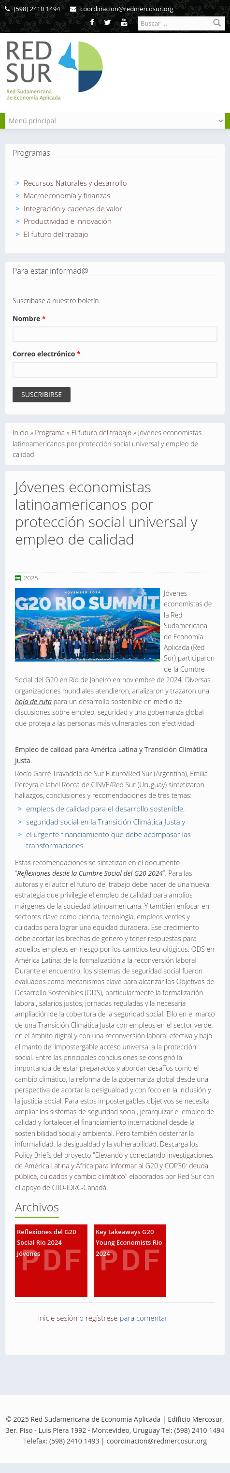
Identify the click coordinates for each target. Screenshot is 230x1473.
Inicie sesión (58, 1318)
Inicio (21, 432)
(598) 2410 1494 (32, 8)
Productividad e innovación (68, 221)
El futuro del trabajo (56, 234)
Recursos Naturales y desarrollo (75, 183)
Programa (50, 432)
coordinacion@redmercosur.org (121, 8)
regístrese (102, 1318)
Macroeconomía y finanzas (67, 195)
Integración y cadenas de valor (73, 208)
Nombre (29, 318)
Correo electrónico (47, 353)
